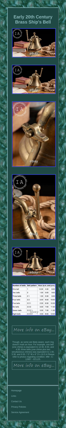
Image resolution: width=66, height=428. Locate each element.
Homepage (16, 390)
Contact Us (16, 401)
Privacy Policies (18, 407)
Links (13, 396)
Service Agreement (20, 412)
